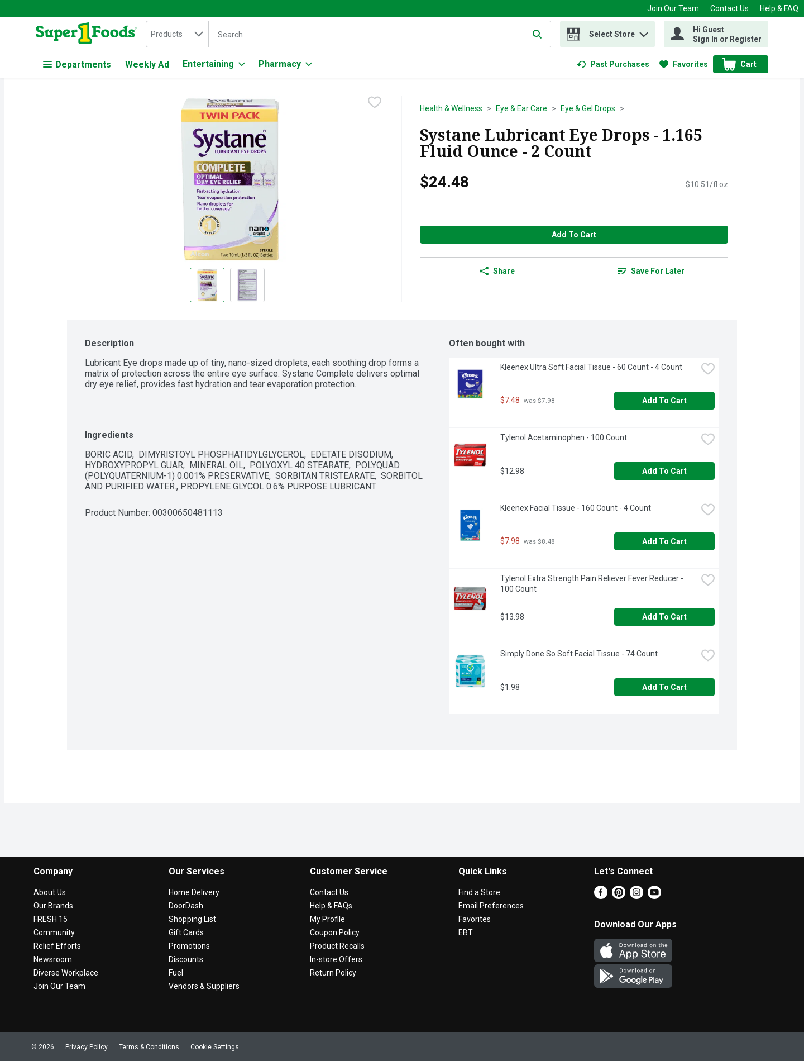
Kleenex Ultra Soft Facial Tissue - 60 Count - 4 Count (591, 367)
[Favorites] (683, 64)
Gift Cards (186, 932)
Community (54, 932)
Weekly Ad (147, 64)
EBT (465, 932)
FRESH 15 (51, 919)
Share (497, 271)
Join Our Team (673, 8)
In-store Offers (336, 959)
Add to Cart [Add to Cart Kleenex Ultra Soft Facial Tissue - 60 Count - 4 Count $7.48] (664, 400)
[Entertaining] (214, 64)
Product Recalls (337, 945)
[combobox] (177, 34)
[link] (613, 64)
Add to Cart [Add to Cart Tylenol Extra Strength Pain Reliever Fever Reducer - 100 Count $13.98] (664, 616)
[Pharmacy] (285, 64)
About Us (50, 892)
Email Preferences (491, 905)
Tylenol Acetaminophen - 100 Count (563, 437)
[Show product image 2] (247, 285)
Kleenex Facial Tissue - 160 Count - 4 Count (575, 507)
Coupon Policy (335, 932)
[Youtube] (654, 896)
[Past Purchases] (613, 64)
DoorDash (186, 905)
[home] (88, 34)
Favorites (474, 919)
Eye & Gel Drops (588, 108)
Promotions (189, 945)
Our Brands (53, 905)
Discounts (186, 959)
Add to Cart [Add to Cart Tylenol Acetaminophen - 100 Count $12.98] (664, 471)
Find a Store (479, 892)
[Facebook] (600, 896)
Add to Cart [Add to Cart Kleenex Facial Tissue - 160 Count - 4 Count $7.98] (664, 541)
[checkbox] (375, 103)
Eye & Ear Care (521, 108)
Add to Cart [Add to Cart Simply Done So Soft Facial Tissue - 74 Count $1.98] (664, 687)
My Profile (327, 919)
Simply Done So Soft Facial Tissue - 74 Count (579, 653)
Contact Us (729, 8)
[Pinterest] (618, 896)
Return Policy (333, 972)
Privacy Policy (86, 1047)
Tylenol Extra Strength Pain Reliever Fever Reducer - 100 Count (592, 583)
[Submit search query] (537, 34)
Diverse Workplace (66, 972)
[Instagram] (636, 896)
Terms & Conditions (149, 1047)
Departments (77, 64)
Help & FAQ (779, 8)
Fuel (176, 972)
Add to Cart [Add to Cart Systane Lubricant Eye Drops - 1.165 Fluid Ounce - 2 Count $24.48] (574, 234)
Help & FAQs (331, 905)
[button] (643, 31)
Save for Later (651, 271)
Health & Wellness (451, 108)
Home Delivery (194, 892)
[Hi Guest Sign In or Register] (716, 34)
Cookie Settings (214, 1047)
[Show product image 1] (207, 285)
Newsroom (53, 959)
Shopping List (192, 919)
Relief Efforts (57, 945)
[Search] (380, 34)
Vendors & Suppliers (204, 986)
